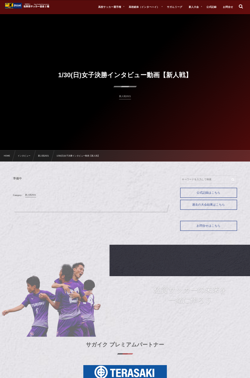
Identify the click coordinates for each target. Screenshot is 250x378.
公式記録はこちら (208, 192)
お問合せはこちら (208, 225)
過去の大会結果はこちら (208, 204)
